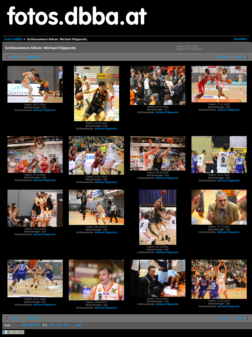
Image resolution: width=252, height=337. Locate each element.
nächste (223, 57)
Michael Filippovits (44, 110)
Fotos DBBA (13, 39)
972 (52, 325)
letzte (239, 57)
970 (38, 325)
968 (24, 325)
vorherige (33, 57)
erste (15, 57)
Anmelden (240, 39)
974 (66, 325)
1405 (78, 325)
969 (30, 325)
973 (59, 325)
